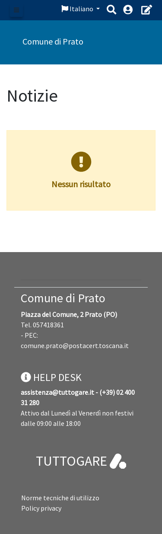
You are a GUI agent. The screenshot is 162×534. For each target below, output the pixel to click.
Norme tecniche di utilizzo (60, 497)
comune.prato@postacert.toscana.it (75, 345)
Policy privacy (41, 508)
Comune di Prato (63, 298)
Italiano (78, 8)
